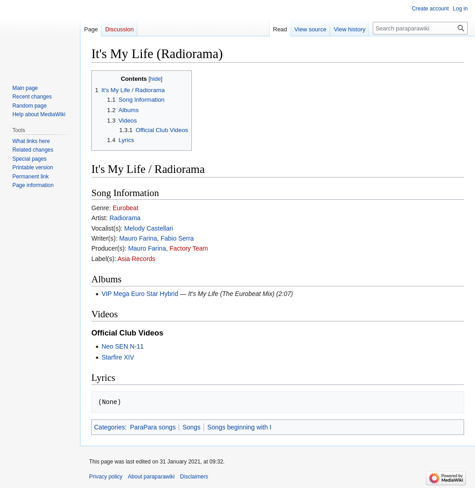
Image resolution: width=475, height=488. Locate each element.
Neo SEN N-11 (122, 346)
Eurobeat (126, 208)
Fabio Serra (177, 238)
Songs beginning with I (239, 427)
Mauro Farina (138, 238)
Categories (109, 427)
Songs (191, 427)
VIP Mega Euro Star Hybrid (139, 293)
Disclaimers (194, 476)
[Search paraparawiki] (420, 28)
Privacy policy (105, 476)
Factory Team (189, 248)
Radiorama (125, 218)
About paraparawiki (151, 476)
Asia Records (136, 258)
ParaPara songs (152, 427)
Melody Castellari (148, 228)
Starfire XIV (117, 357)
